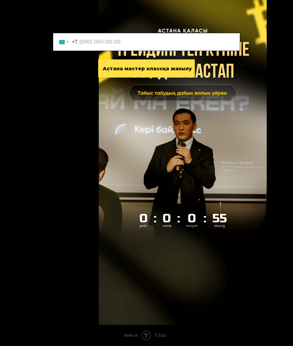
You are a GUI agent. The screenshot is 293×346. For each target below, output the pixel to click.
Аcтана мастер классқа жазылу (147, 68)
